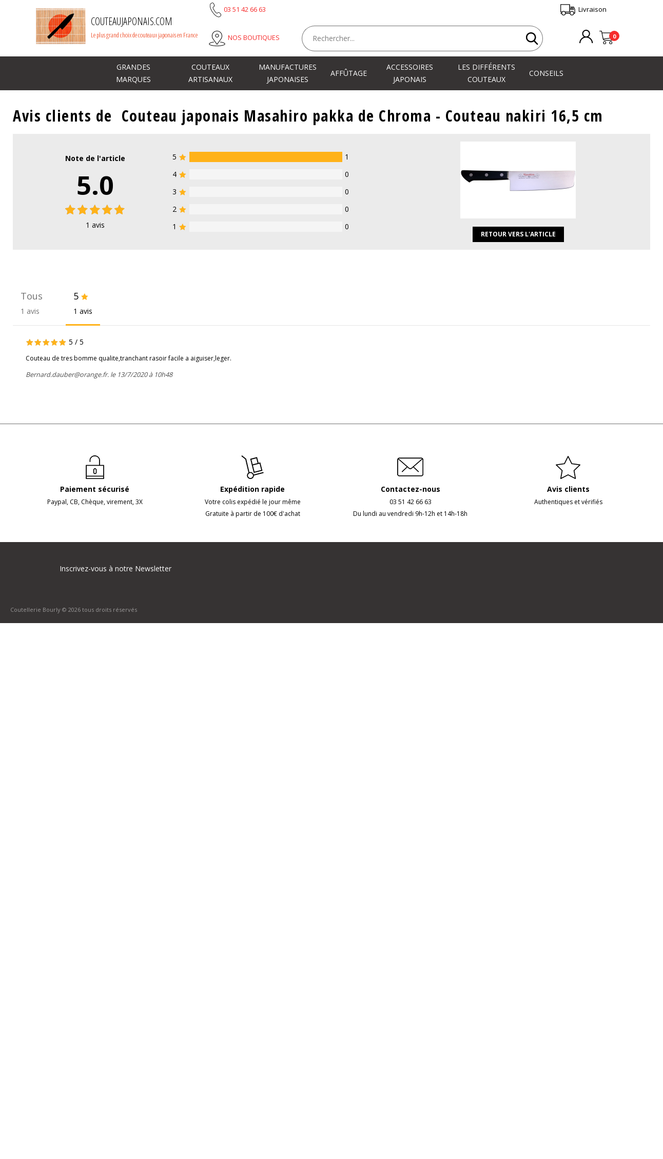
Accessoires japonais (409, 73)
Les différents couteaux (486, 73)
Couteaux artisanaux (210, 73)
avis (95, 225)
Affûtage (348, 73)
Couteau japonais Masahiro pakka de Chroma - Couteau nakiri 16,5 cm (362, 115)
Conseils (546, 73)
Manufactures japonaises (288, 73)
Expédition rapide (252, 489)
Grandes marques (133, 73)
